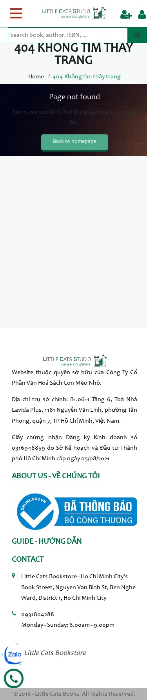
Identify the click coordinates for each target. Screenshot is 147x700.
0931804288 (37, 614)
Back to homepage (74, 142)
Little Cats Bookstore (55, 653)
